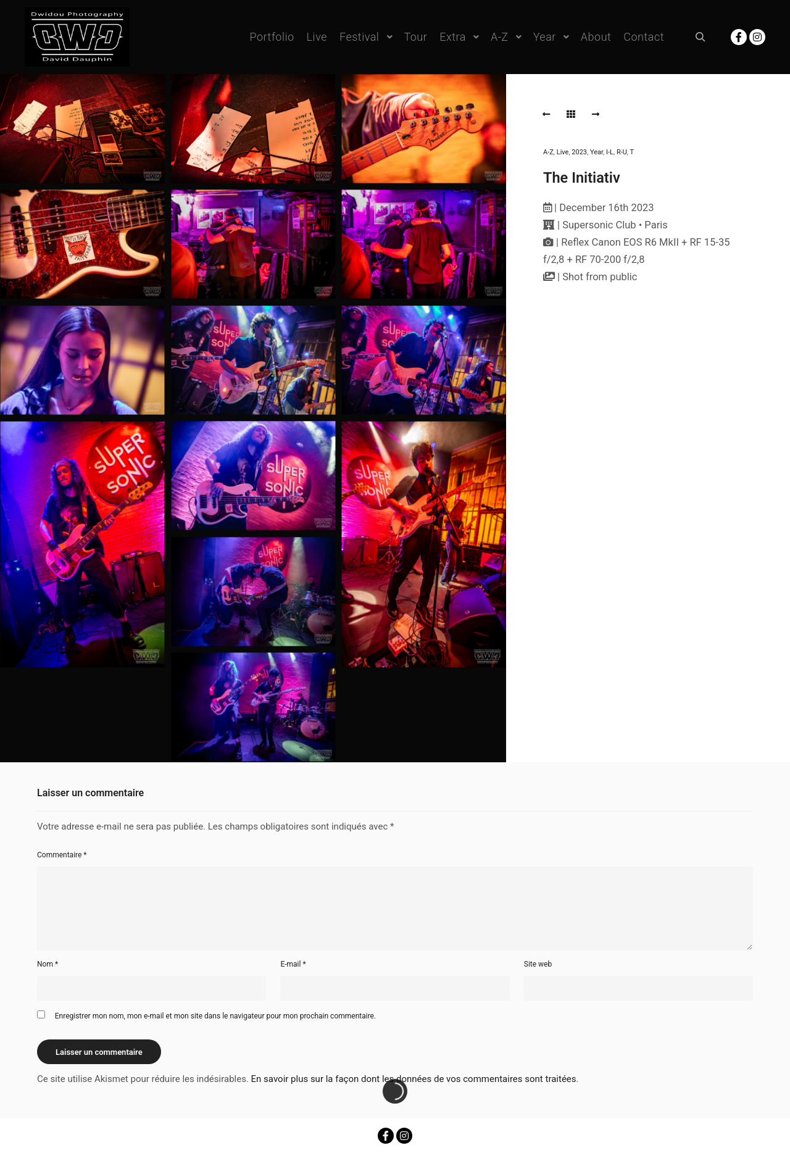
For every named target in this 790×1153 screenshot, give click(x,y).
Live (563, 152)
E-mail (293, 964)
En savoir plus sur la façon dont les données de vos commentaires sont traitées (413, 1078)
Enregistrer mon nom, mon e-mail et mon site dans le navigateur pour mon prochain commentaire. (215, 1016)
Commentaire (62, 855)
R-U (622, 152)
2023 (579, 152)
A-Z (548, 152)
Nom (47, 964)
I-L (609, 152)
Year (596, 152)
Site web (538, 964)
